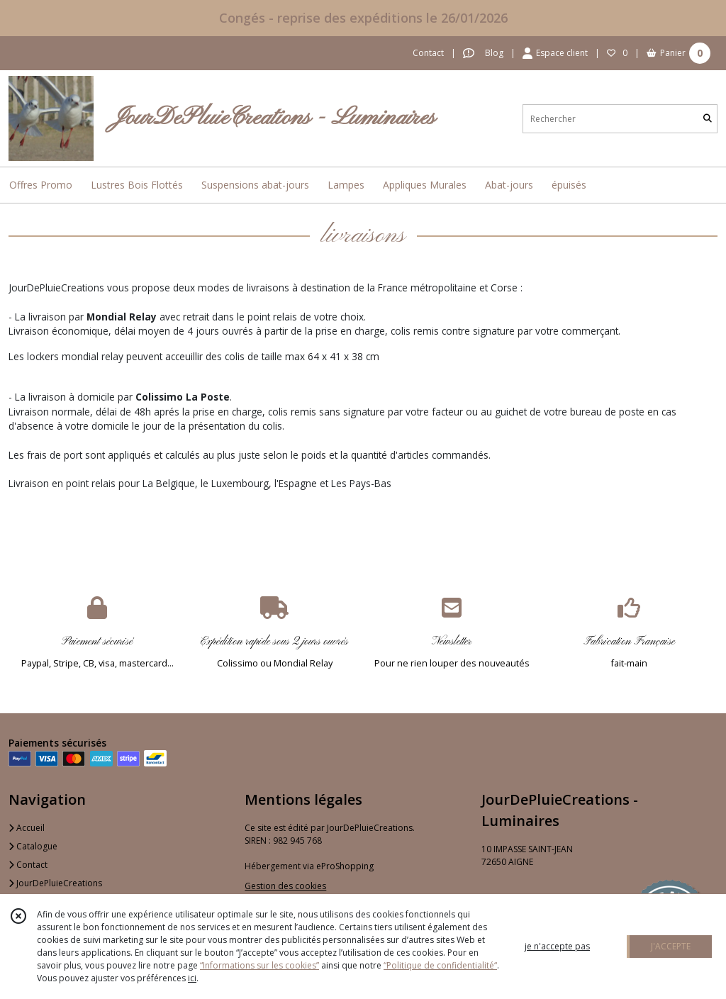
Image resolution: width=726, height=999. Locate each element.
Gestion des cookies (285, 886)
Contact (428, 53)
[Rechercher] (707, 119)
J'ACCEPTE (671, 946)
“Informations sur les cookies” (259, 965)
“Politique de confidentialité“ (440, 965)
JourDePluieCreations (55, 883)
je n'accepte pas (557, 946)
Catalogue (33, 846)
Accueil (27, 828)
